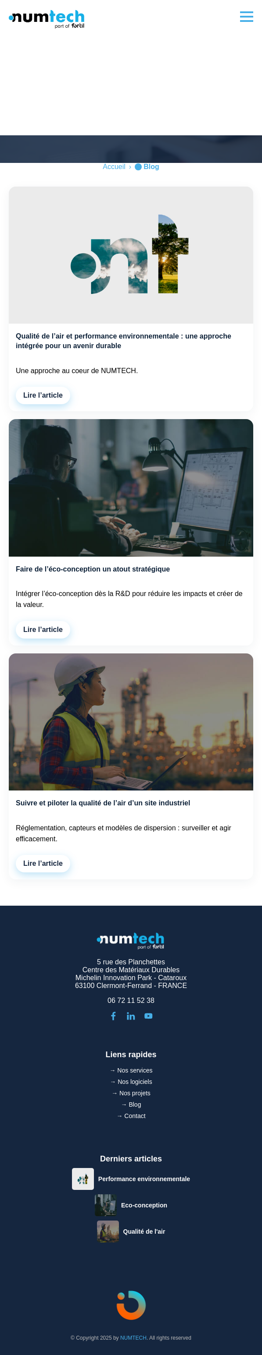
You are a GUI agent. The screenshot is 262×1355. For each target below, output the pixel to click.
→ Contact (130, 1115)
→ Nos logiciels (131, 1081)
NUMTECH (133, 1338)
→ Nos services (130, 1070)
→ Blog (131, 1104)
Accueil (114, 166)
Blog (151, 166)
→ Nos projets (131, 1093)
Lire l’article (43, 395)
